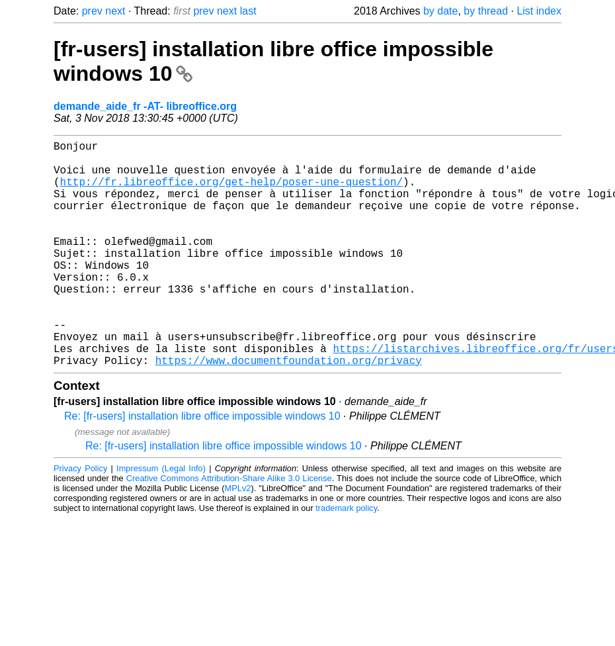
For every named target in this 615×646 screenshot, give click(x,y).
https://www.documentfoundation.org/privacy (288, 410)
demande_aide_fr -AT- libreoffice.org (145, 106)
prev (92, 11)
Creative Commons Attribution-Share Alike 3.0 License (229, 528)
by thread (486, 11)
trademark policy (346, 558)
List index (538, 11)
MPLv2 (238, 538)
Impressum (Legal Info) (161, 519)
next (115, 11)
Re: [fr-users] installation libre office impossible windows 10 (202, 466)
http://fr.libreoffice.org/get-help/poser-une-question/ (231, 192)
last (248, 11)
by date (440, 11)
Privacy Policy (80, 519)
